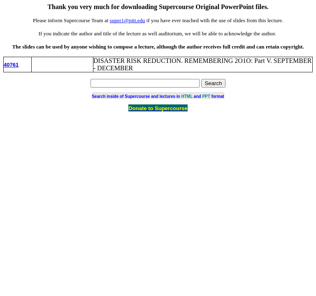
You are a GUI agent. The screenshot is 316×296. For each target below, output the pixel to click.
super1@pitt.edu (127, 20)
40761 (11, 65)
